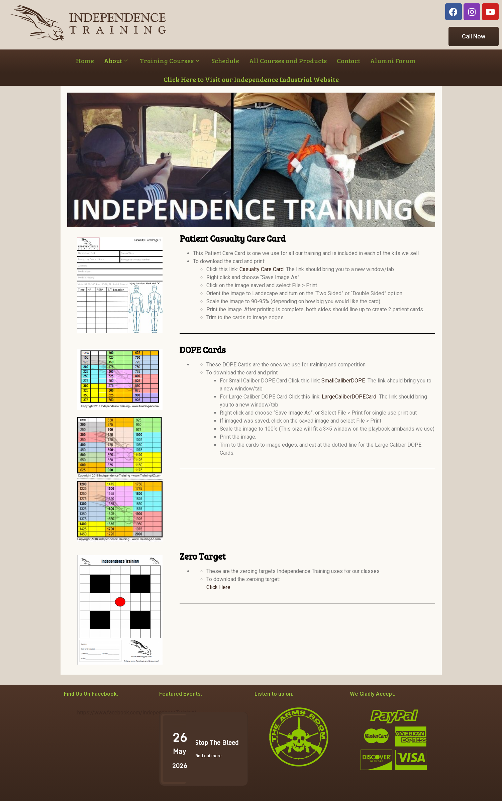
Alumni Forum (393, 60)
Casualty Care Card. (262, 269)
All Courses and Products (288, 60)
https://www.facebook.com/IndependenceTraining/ (136, 712)
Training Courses (169, 60)
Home (85, 60)
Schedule (225, 60)
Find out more (208, 755)
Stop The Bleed (216, 742)
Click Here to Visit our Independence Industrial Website (251, 79)
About (116, 60)
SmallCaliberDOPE (343, 380)
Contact (348, 60)
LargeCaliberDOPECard (349, 396)
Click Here (218, 587)
